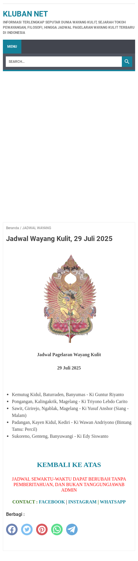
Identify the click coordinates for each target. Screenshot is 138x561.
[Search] (64, 61)
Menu (12, 47)
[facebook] (12, 529)
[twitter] (27, 529)
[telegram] (72, 529)
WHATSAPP (113, 501)
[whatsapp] (57, 529)
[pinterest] (42, 529)
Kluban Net (25, 14)
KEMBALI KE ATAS (69, 464)
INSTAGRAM (82, 501)
